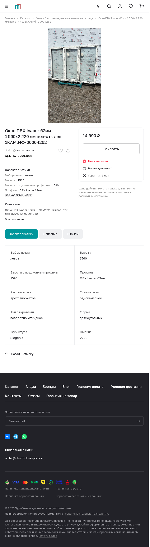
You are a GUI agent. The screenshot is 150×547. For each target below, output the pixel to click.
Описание (50, 234)
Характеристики (21, 234)
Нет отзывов (23, 150)
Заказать (111, 149)
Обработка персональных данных (79, 496)
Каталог (12, 387)
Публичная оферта (68, 488)
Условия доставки (126, 387)
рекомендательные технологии (86, 513)
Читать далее (48, 535)
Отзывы (73, 234)
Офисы (34, 396)
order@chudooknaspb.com (24, 458)
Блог (66, 387)
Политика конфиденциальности (27, 488)
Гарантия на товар (61, 396)
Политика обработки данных (24, 496)
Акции (30, 387)
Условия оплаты (90, 387)
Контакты (13, 396)
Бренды (49, 387)
